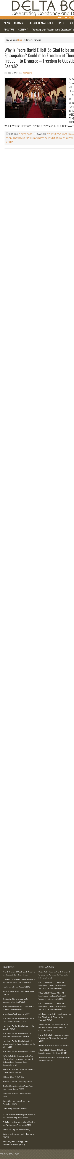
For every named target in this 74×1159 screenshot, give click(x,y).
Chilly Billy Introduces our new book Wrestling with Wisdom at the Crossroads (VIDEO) (19, 981)
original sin (60, 138)
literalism (52, 138)
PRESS (61, 23)
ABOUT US (9, 29)
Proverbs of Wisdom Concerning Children (17, 1081)
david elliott (62, 134)
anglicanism (51, 134)
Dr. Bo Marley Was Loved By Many (15, 1108)
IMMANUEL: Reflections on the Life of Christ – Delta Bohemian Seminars (19, 1071)
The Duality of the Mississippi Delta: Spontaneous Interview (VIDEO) (15, 1000)
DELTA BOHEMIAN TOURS (41, 23)
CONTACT (23, 29)
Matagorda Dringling (62, 1045)
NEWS (6, 23)
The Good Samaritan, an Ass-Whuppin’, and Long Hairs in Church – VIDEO (18, 1087)
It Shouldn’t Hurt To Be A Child (13, 1076)
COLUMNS (18, 23)
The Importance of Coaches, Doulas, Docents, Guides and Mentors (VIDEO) (19, 1008)
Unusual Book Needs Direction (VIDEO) (16, 1013)
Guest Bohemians (25, 134)
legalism (43, 138)
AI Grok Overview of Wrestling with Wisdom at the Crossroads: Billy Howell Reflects (19, 973)
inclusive (26, 138)
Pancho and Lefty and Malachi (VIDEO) (16, 986)
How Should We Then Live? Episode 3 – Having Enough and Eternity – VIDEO (17, 1035)
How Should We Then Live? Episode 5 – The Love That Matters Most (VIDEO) (18, 1020)
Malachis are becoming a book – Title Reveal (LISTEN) (53, 1051)
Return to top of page (9, 1154)
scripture (69, 138)
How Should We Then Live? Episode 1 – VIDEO (19, 1051)
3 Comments (27, 73)
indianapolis (35, 138)
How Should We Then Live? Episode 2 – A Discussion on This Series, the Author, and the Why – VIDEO (19, 1043)
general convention (14, 138)
